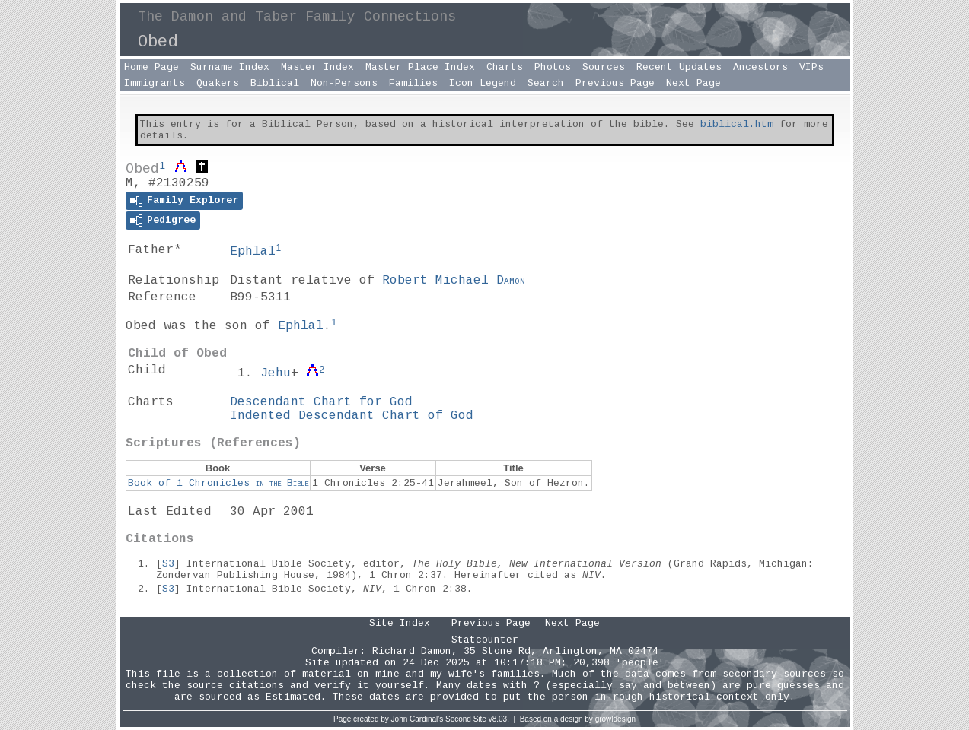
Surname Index (229, 67)
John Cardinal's (417, 719)
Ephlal (253, 252)
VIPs (811, 67)
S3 (168, 564)
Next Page (693, 83)
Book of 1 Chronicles (218, 483)
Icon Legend (482, 83)
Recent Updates (679, 67)
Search (546, 83)
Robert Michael (453, 280)
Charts (504, 67)
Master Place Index (420, 67)
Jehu (275, 373)
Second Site (465, 719)
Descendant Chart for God (321, 402)
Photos (552, 67)
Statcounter (484, 640)
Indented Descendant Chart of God (351, 416)
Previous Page (615, 83)
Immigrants (154, 83)
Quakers (217, 83)
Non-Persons (344, 83)
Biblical (274, 83)
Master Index (317, 67)
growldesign (615, 719)
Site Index (399, 623)
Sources (603, 67)
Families (413, 83)
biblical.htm (736, 124)
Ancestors (760, 67)
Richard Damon (411, 651)
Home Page (151, 67)
